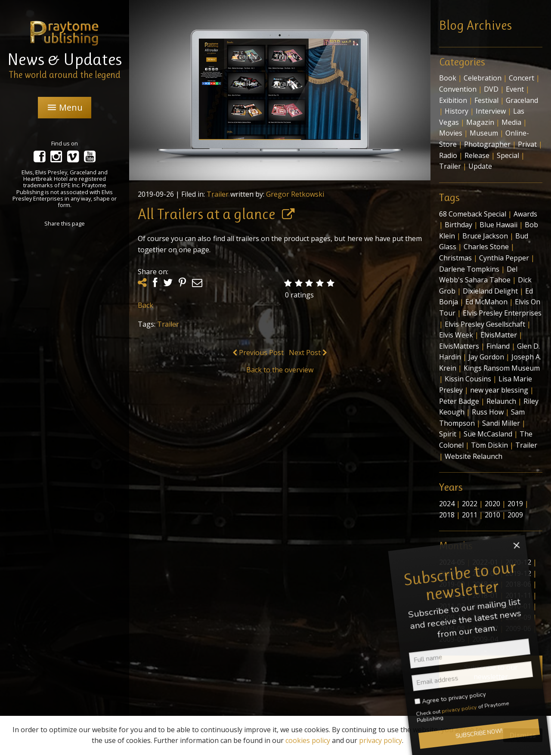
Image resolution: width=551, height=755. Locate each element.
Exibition (453, 100)
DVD (491, 89)
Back (145, 305)
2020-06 (452, 573)
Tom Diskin (489, 445)
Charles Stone (486, 246)
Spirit (447, 434)
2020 (492, 503)
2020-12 (518, 562)
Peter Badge (459, 401)
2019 (515, 503)
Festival (486, 100)
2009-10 (485, 617)
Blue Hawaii (498, 224)
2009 (515, 515)
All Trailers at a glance (206, 214)
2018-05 (452, 595)
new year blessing (499, 390)
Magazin (480, 122)
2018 (447, 515)
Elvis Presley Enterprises (502, 313)
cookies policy (307, 740)
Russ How (488, 412)
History (456, 111)
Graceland (522, 100)
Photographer (487, 144)
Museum (484, 133)
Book (447, 78)
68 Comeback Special (472, 214)
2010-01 (518, 606)
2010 (492, 515)
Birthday (458, 224)
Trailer (218, 194)
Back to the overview (279, 369)
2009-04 (485, 639)
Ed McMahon (486, 301)
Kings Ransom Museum (502, 368)
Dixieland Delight (490, 291)
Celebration (482, 78)
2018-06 (518, 584)
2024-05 (452, 562)
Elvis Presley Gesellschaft (485, 324)
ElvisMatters (459, 346)
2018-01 (485, 595)
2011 (469, 515)
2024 (447, 503)
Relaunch (501, 401)
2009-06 (518, 628)
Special (508, 155)
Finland (498, 346)
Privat (527, 144)
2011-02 (485, 606)
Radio (448, 155)
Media (511, 122)
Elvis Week (456, 335)
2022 (469, 503)
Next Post (308, 352)
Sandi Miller (501, 423)
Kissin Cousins (468, 379)
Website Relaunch (473, 456)
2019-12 (518, 573)
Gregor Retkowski (295, 194)
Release (476, 155)
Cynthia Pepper (504, 258)
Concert (521, 78)
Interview (491, 111)
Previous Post (258, 352)
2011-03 (452, 606)
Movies (450, 133)
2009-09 (518, 617)
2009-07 (485, 628)
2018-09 (485, 584)
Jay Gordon (486, 357)
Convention (458, 89)
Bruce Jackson (485, 236)
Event (515, 89)
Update (480, 166)
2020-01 (485, 573)
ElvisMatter (498, 335)
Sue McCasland (488, 434)
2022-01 (485, 562)
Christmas (455, 258)
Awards (525, 214)
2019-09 (452, 584)
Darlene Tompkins (469, 269)
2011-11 (518, 595)
